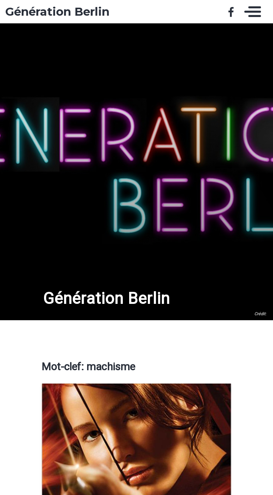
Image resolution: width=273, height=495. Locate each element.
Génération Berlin (57, 11)
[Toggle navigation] (251, 12)
